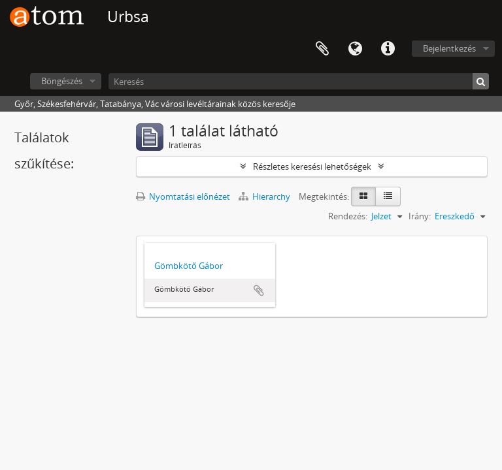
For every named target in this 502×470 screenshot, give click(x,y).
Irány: (420, 216)
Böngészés (61, 81)
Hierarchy (265, 196)
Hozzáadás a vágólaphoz (258, 290)
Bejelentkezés (449, 48)
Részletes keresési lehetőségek (312, 166)
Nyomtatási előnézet (183, 196)
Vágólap (322, 49)
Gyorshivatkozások (387, 49)
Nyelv (355, 49)
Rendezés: (347, 216)
